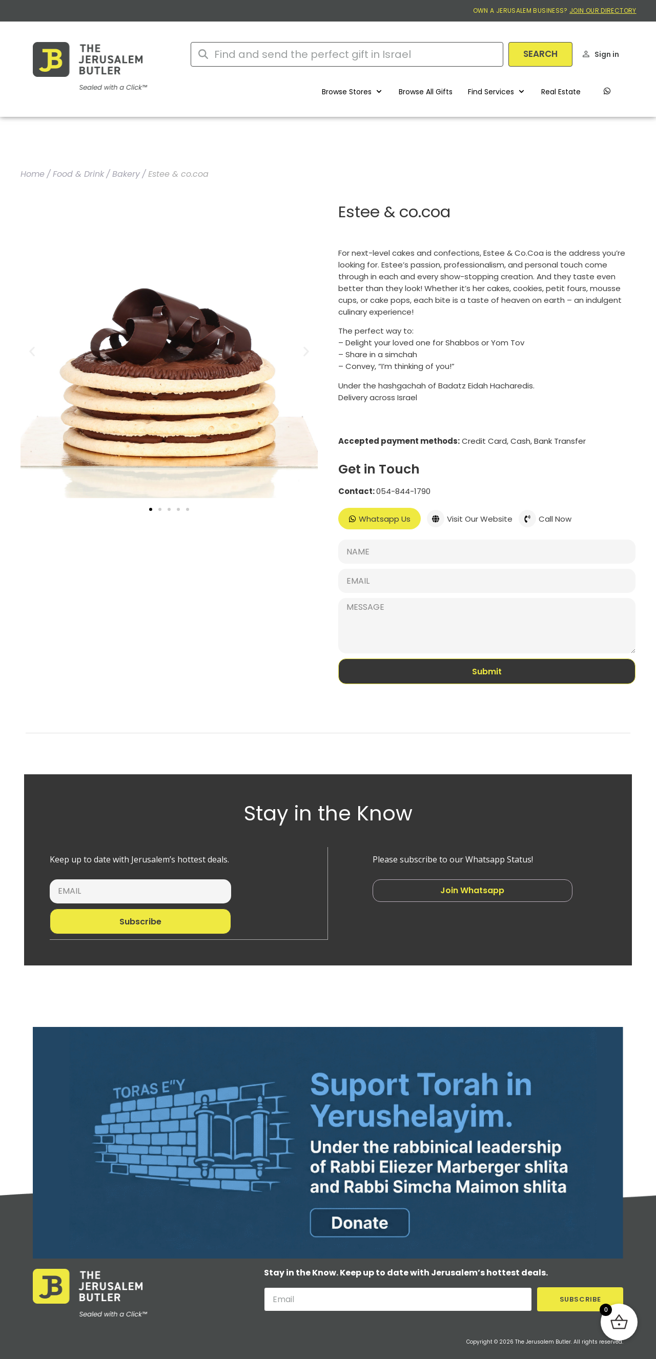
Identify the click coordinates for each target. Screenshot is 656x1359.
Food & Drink (78, 174)
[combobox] (347, 54)
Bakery (126, 174)
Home (32, 174)
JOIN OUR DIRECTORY (602, 10)
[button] (352, 92)
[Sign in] (586, 54)
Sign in (606, 54)
